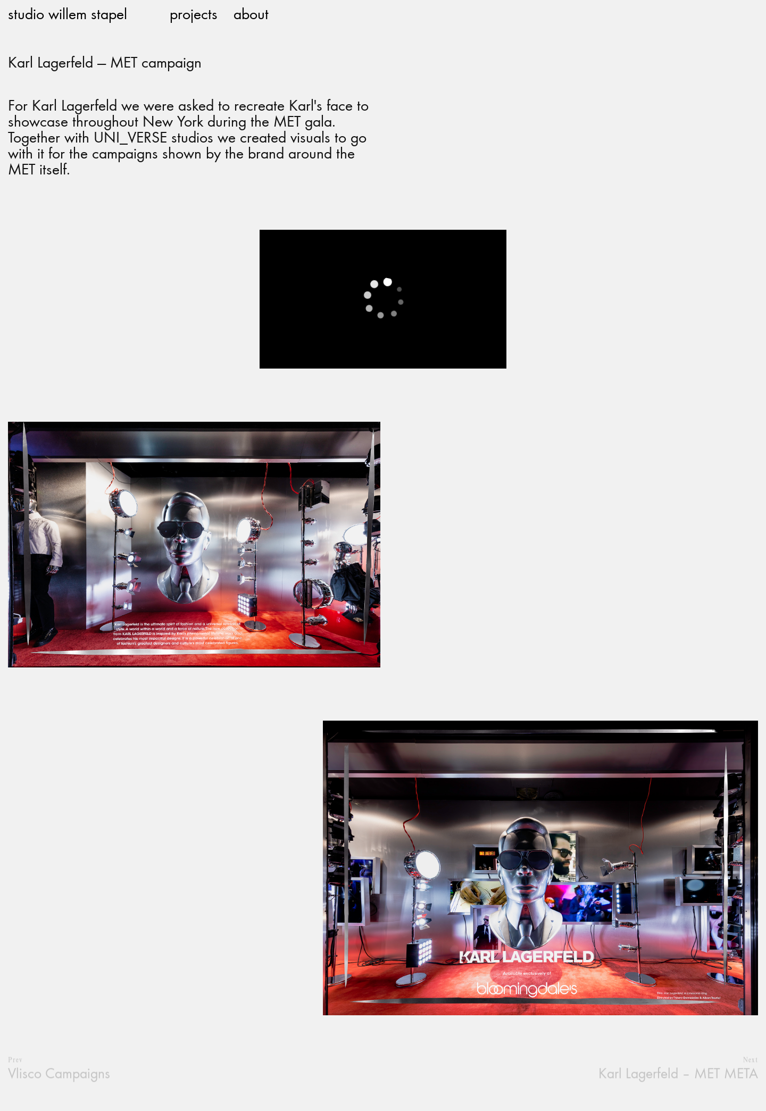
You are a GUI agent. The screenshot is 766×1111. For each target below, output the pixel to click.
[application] (383, 299)
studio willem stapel (67, 13)
